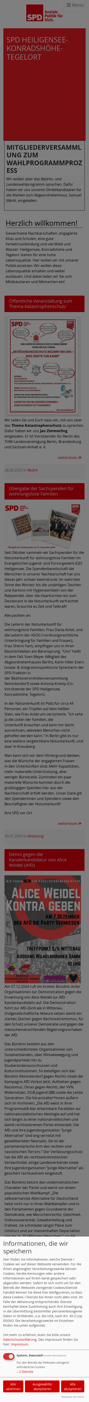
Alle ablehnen (13, 1386)
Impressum (19, 1344)
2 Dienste (25, 1371)
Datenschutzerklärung (20, 1339)
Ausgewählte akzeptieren (42, 1386)
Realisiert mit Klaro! (73, 1396)
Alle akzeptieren (73, 1386)
